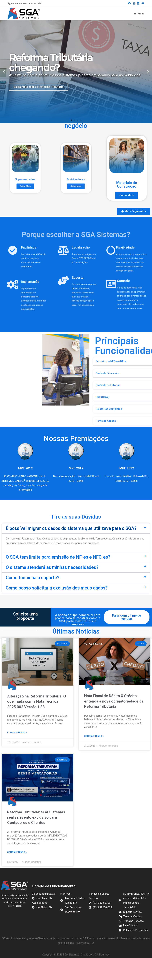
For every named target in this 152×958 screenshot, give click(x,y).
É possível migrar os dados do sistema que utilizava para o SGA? (71, 528)
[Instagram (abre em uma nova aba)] (134, 3)
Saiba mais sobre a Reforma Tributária (38, 86)
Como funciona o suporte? (32, 577)
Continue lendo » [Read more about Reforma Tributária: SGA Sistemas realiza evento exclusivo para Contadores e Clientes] (17, 851)
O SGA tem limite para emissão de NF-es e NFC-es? (58, 557)
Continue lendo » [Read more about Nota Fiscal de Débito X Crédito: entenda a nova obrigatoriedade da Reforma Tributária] (94, 736)
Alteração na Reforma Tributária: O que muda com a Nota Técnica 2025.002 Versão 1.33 (36, 701)
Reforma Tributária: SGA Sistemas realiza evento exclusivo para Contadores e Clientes (36, 816)
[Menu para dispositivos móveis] (139, 13)
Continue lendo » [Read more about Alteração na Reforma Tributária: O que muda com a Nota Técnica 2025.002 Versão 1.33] (17, 732)
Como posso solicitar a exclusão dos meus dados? (57, 588)
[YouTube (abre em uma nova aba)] (142, 3)
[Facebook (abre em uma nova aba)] (129, 3)
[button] (4, 71)
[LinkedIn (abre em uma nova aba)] (138, 3)
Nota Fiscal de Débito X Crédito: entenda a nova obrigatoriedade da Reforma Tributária (114, 701)
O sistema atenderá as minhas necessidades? (52, 567)
